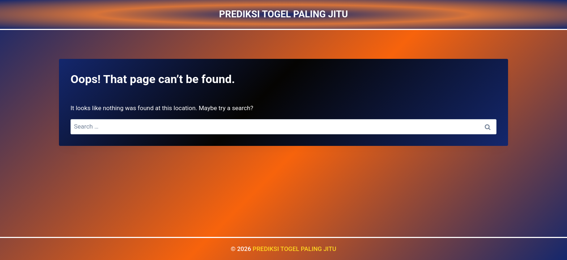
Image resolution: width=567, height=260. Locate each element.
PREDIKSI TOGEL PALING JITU (294, 248)
